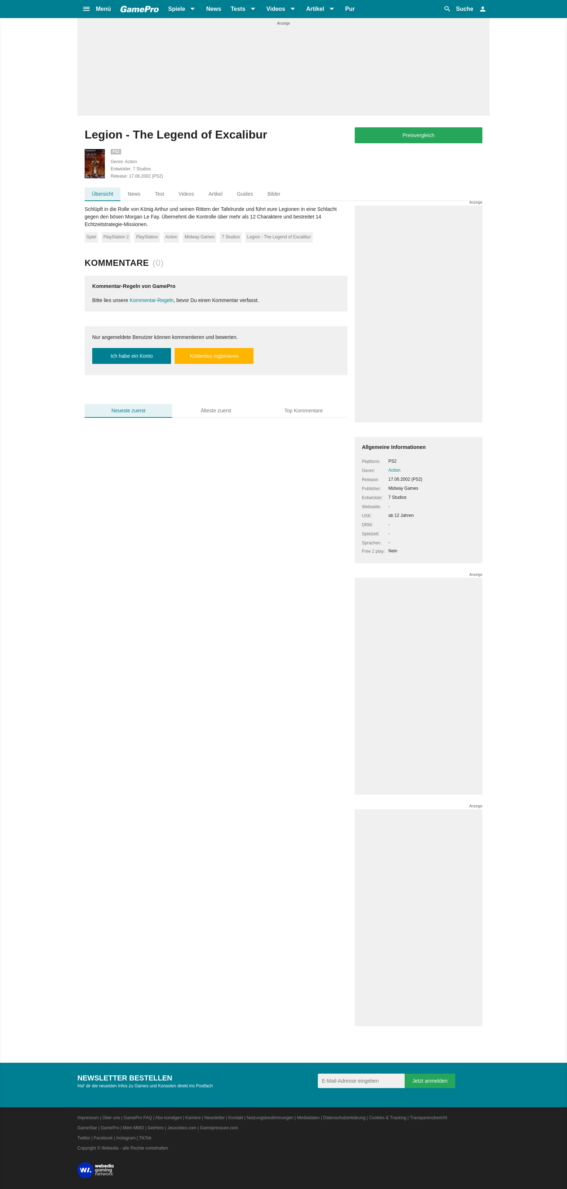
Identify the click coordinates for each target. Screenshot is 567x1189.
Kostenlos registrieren (214, 356)
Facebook (103, 1138)
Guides (245, 194)
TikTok (145, 1138)
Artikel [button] (315, 9)
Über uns (111, 1117)
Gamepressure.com (219, 1127)
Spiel (91, 236)
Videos (186, 194)
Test (159, 194)
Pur (350, 9)
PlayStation (147, 236)
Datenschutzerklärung (344, 1117)
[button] (96, 9)
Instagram (126, 1138)
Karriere (193, 1117)
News (213, 9)
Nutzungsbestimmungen (270, 1117)
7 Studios (231, 236)
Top (303, 410)
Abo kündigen (168, 1117)
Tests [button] (238, 9)
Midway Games (199, 236)
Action (171, 236)
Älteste (216, 410)
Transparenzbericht (428, 1117)
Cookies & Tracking (387, 1117)
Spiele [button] (176, 9)
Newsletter (214, 1117)
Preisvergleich (418, 135)
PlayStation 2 (116, 236)
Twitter (83, 1138)
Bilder (274, 194)
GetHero (156, 1127)
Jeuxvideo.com (181, 1127)
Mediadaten (308, 1117)
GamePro (110, 1127)
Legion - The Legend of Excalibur (279, 236)
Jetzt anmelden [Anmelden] (430, 1081)
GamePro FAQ (138, 1117)
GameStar (87, 1127)
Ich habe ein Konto (132, 356)
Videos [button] (276, 9)
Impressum (88, 1117)
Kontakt (236, 1117)
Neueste (128, 410)
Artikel (215, 194)
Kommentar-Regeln (152, 300)
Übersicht (102, 194)
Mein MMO (133, 1127)
